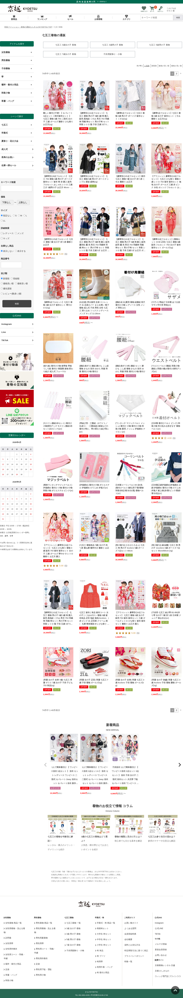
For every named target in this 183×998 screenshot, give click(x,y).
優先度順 (6, 288)
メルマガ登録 (161, 943)
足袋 (6, 969)
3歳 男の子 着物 (72, 933)
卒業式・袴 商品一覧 (105, 922)
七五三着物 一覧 (73, 922)
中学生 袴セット (103, 939)
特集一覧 (128, 961)
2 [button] (176, 73)
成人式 (4, 149)
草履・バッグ (10, 974)
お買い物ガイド (131, 922)
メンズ (19, 233)
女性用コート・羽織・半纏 (14, 956)
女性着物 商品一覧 (13, 922)
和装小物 (8, 980)
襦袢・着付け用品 (12, 963)
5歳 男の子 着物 (72, 939)
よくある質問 (130, 928)
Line (3, 332)
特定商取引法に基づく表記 (136, 950)
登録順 (15, 278)
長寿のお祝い (7, 157)
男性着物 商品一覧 (43, 922)
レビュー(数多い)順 (11, 293)
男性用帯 (39, 943)
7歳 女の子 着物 (72, 944)
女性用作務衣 (10, 948)
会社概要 (128, 939)
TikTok (4, 340)
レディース (7, 233)
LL (3, 220)
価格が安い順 (164, 66)
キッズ (5, 238)
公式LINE (159, 928)
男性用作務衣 (41, 958)
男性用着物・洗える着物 (45, 930)
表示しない (7, 251)
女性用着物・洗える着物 (14, 930)
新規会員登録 (161, 949)
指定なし (6, 215)
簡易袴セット (102, 928)
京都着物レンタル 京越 (165, 965)
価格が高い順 (176, 66)
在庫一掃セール (8, 165)
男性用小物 (40, 974)
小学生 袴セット (103, 944)
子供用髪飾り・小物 (74, 950)
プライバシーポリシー (134, 955)
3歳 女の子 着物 (72, 928)
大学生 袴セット (103, 933)
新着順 (5, 278)
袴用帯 (99, 961)
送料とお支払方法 (132, 944)
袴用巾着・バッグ (104, 966)
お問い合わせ (161, 955)
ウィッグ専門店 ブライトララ (168, 976)
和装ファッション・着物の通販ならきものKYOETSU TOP (28, 27)
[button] (181, 73)
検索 (178, 17)
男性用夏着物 (41, 937)
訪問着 (7, 937)
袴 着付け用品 (102, 972)
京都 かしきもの (162, 970)
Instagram (6, 324)
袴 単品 (99, 950)
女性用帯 (8, 943)
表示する (20, 251)
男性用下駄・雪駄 (43, 969)
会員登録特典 (130, 933)
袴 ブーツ (100, 955)
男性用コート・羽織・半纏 (45, 950)
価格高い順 (7, 283)
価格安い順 (21, 283)
